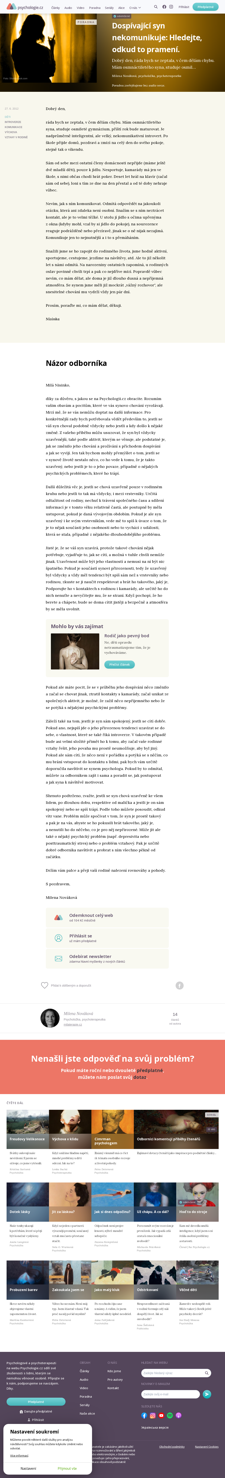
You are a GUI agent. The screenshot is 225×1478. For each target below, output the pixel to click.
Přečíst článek (119, 664)
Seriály (109, 8)
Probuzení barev (24, 1289)
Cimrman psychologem (106, 1141)
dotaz (139, 1077)
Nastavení (28, 1468)
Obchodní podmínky (171, 1447)
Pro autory (115, 1379)
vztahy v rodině (16, 137)
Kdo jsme (114, 1371)
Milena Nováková (78, 1013)
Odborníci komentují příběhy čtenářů (168, 1139)
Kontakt (113, 1388)
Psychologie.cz (25, 6)
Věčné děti (188, 1289)
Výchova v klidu (65, 1139)
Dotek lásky (20, 1211)
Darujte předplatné (36, 1411)
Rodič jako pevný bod (126, 636)
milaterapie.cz (73, 1024)
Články (55, 8)
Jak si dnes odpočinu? (112, 1211)
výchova (11, 132)
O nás (133, 8)
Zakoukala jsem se (68, 1289)
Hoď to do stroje (193, 1211)
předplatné (150, 1070)
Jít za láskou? (63, 1211)
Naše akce (87, 1413)
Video (80, 8)
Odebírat (207, 1394)
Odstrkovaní (147, 1289)
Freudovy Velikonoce (27, 1139)
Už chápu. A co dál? (153, 1211)
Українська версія (155, 1427)
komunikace (13, 127)
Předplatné (206, 7)
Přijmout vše (67, 1468)
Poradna (94, 8)
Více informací (19, 1455)
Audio (68, 8)
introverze (13, 122)
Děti (8, 117)
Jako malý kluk (107, 1289)
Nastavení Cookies (206, 1447)
